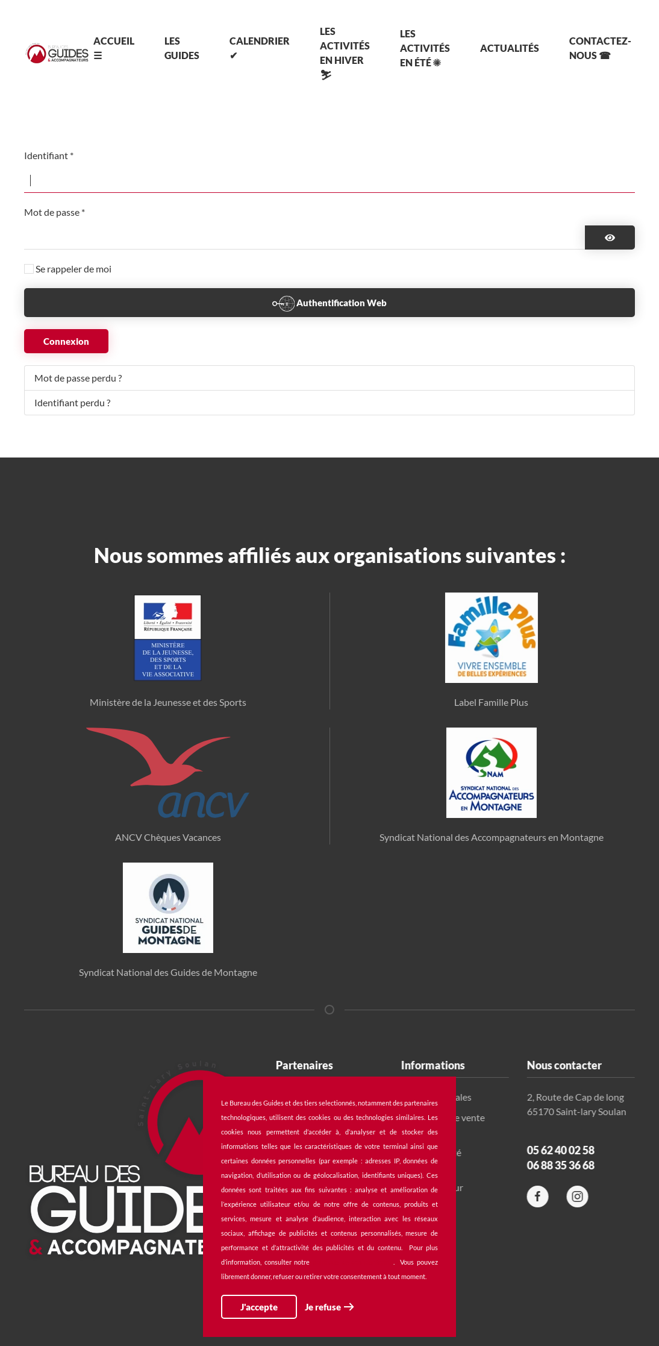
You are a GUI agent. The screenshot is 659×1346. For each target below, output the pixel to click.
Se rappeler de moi (73, 268)
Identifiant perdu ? (72, 402)
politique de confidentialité (353, 1262)
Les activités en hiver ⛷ (345, 52)
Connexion (66, 341)
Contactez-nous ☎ (600, 48)
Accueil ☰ (113, 48)
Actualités (509, 48)
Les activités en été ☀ (425, 48)
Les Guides (181, 48)
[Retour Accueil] (57, 53)
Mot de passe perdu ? (78, 377)
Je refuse (323, 1306)
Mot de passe (54, 212)
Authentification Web (329, 303)
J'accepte (259, 1306)
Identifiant (48, 155)
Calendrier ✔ (260, 48)
